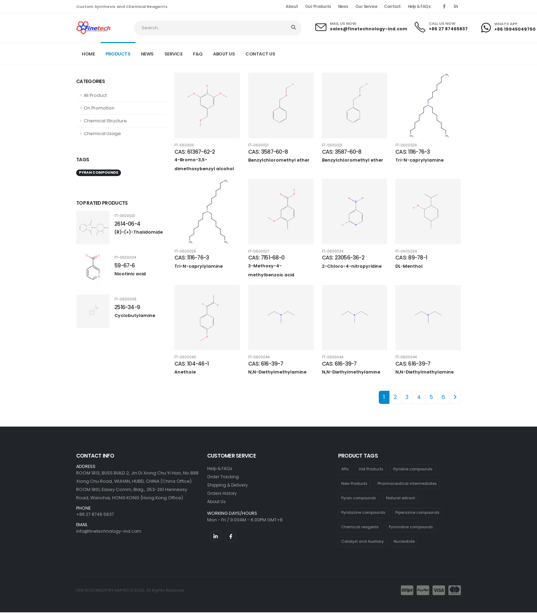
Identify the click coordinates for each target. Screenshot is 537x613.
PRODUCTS (117, 54)
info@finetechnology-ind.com (109, 531)
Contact (392, 6)
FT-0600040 (185, 357)
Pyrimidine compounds (412, 527)
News (343, 6)
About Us (216, 501)
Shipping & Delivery (228, 485)
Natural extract (402, 498)
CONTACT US (260, 54)
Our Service (366, 6)
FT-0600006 (125, 299)
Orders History (223, 493)
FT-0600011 (184, 145)
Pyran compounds (441, 53)
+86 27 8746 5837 (95, 514)
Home (88, 54)
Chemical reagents (360, 527)
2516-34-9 (127, 307)
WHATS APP (505, 24)
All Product (95, 95)
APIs (345, 469)
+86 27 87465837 (448, 29)
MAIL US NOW (343, 23)
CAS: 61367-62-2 (194, 151)
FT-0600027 (258, 251)
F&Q (198, 54)
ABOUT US (224, 54)
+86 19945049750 (515, 29)
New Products (354, 484)
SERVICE (173, 54)
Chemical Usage (102, 133)
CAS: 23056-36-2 (343, 257)
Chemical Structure (105, 121)
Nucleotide (405, 542)
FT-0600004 (125, 257)
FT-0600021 (258, 145)
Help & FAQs (419, 6)
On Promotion (99, 108)
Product (404, 53)
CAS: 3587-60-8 (268, 151)
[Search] (294, 28)
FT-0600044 (259, 357)
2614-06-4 (127, 223)
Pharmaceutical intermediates (408, 484)
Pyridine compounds (415, 469)
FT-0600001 (124, 216)
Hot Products (372, 469)
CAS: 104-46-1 (191, 363)
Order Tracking (224, 477)
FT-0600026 (406, 145)
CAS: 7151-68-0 (266, 257)
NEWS (147, 54)
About (292, 6)
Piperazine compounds (419, 513)
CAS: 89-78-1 (411, 257)
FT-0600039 (406, 251)
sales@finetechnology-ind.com (368, 29)
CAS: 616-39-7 (265, 363)
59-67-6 (124, 265)
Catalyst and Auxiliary (363, 542)
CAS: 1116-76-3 (412, 151)
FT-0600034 (332, 251)
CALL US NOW (442, 23)
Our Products (318, 6)
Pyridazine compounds (364, 513)
